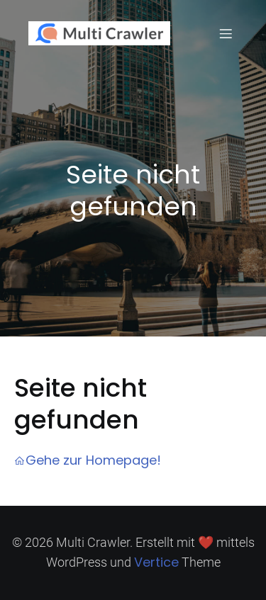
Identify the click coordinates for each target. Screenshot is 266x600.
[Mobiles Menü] (226, 33)
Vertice (156, 562)
